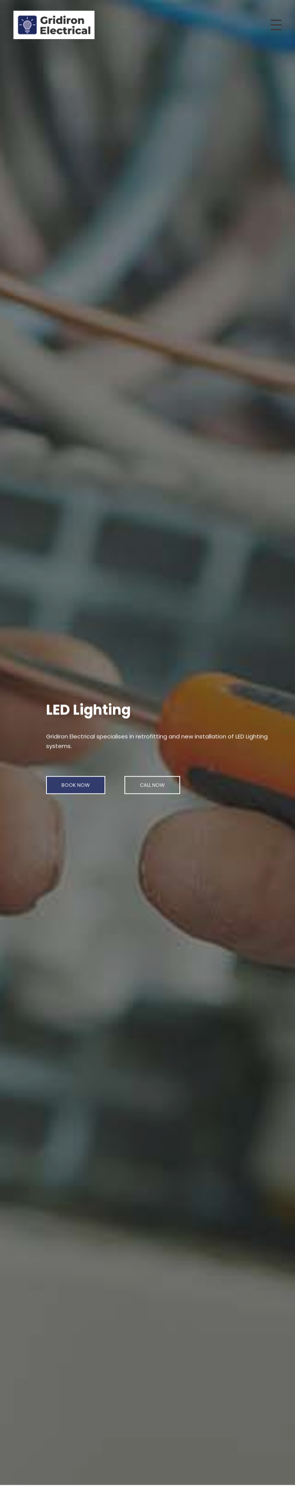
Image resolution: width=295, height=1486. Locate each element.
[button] (75, 780)
